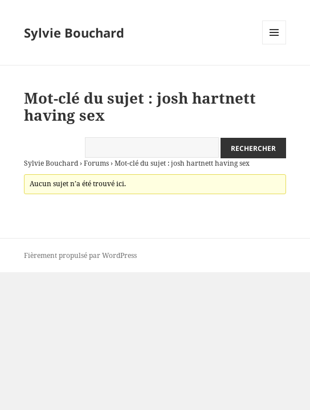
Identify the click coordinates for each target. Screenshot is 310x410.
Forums (96, 163)
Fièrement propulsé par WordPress (80, 255)
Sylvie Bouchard (74, 32)
